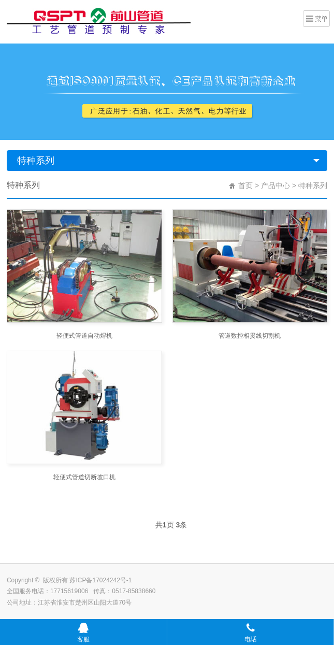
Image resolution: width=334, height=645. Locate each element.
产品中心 (275, 185)
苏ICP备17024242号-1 (100, 580)
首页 (245, 185)
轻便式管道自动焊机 (84, 335)
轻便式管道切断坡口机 (84, 477)
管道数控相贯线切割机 (250, 335)
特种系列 (35, 160)
